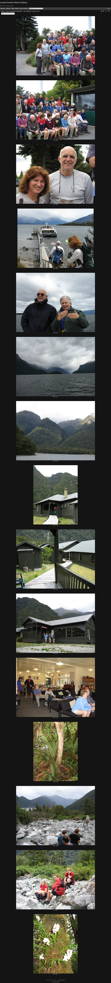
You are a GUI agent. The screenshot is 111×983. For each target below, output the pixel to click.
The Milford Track (29, 11)
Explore (8, 8)
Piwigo (58, 981)
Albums (3, 8)
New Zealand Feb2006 (14, 11)
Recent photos (24, 8)
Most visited (15, 8)
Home (3, 11)
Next (61, 980)
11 (58, 980)
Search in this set (9, 13)
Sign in (109, 8)
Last (64, 980)
